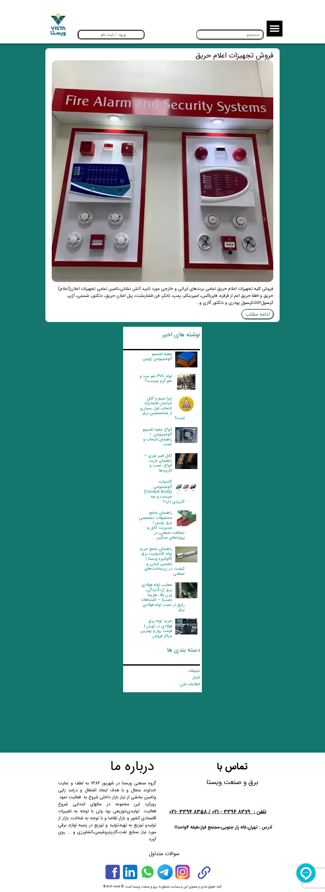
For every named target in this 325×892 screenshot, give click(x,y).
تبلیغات (194, 670)
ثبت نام (107, 34)
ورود (122, 34)
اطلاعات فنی (190, 684)
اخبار (196, 677)
